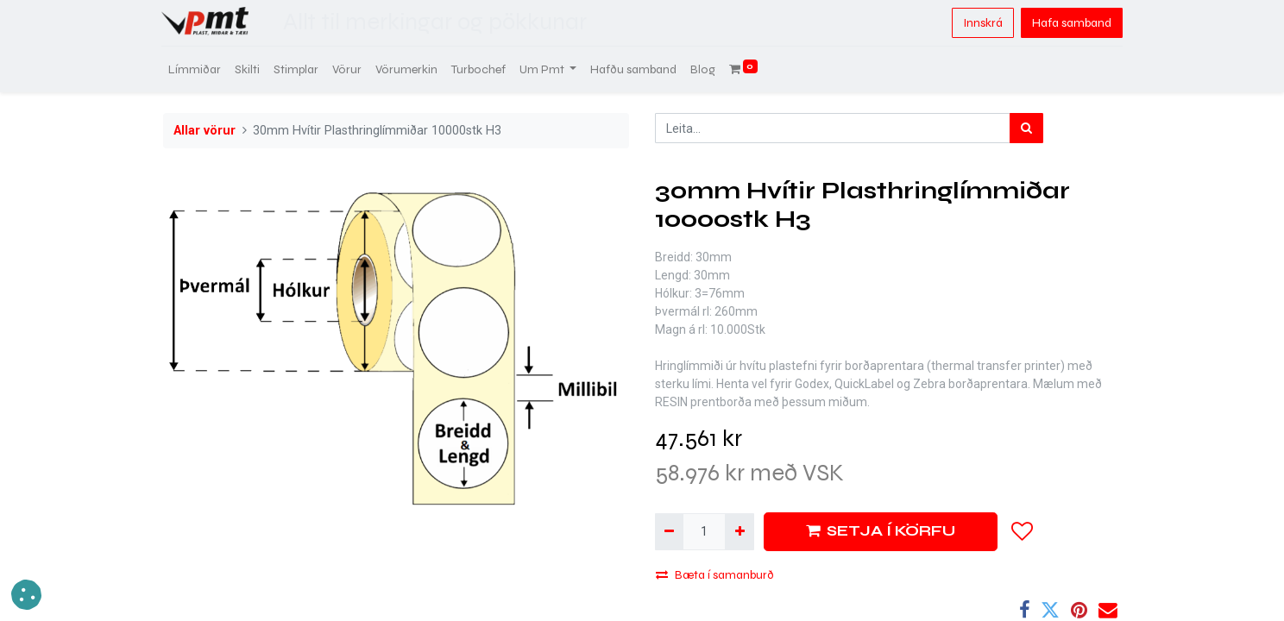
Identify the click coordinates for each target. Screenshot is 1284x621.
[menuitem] (196, 69)
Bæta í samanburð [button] (715, 575)
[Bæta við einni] (739, 531)
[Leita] (1026, 128)
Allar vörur (204, 130)
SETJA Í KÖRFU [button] (880, 531)
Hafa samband (1070, 23)
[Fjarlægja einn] (669, 531)
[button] (1022, 531)
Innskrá (981, 23)
